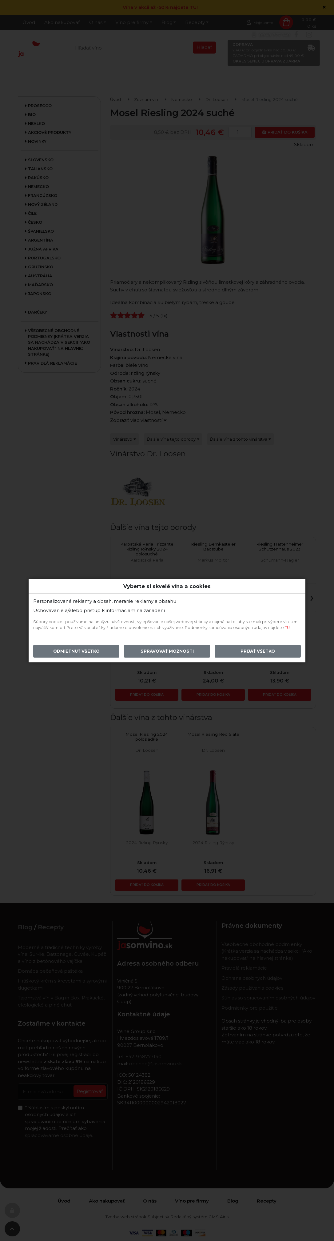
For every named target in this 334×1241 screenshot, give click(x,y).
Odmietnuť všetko (76, 651)
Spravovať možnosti (167, 651)
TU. (288, 627)
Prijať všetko (258, 651)
